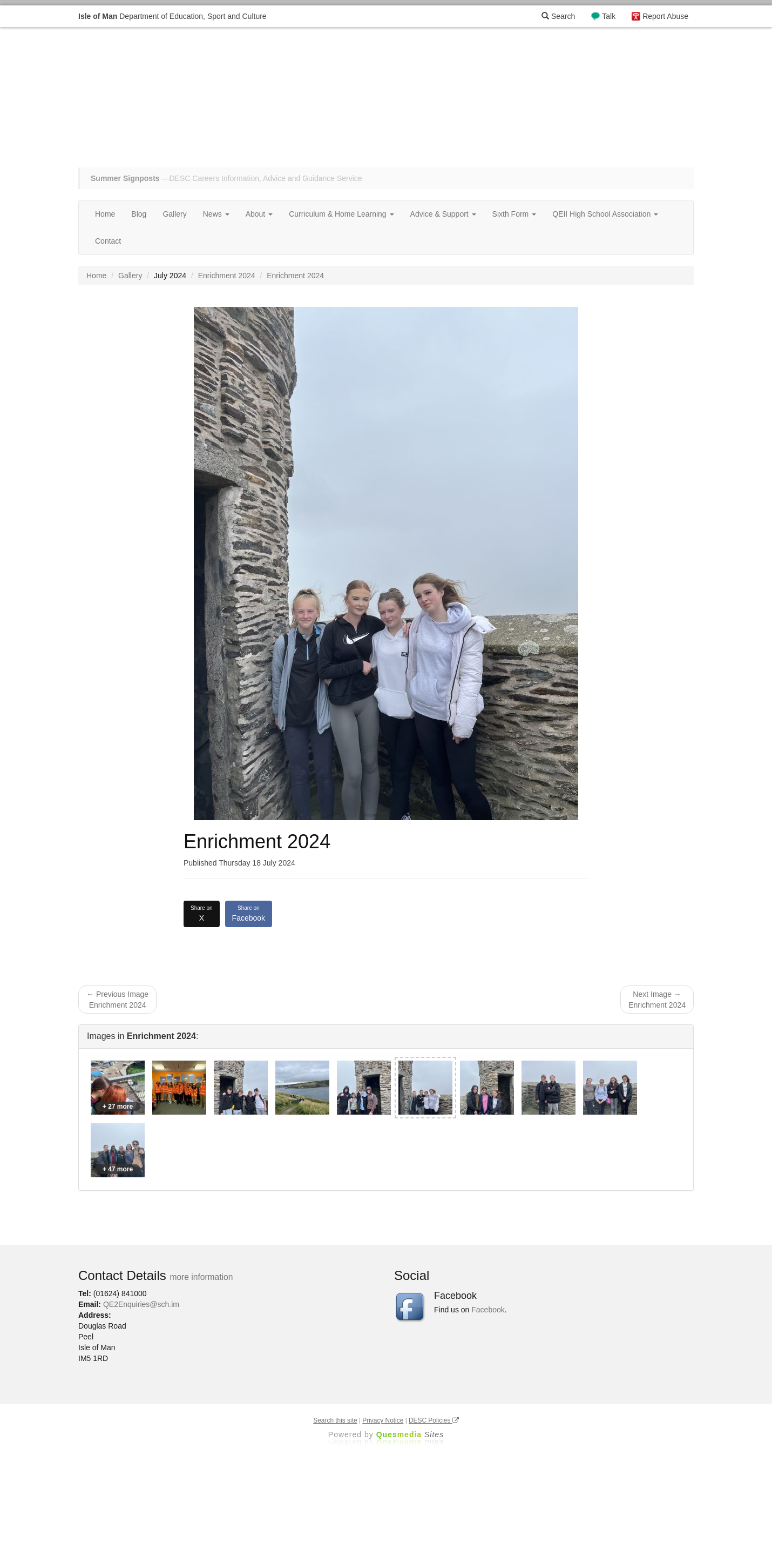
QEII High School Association (605, 214)
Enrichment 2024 (226, 275)
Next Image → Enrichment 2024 (657, 999)
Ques (410, 1434)
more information (201, 1277)
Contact (108, 241)
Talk (608, 16)
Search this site (335, 1420)
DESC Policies (434, 1420)
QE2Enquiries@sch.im (141, 1304)
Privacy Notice (382, 1420)
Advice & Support (443, 214)
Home (105, 214)
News (216, 214)
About (259, 214)
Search (558, 16)
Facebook (248, 913)
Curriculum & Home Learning (341, 214)
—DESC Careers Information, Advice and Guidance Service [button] (226, 178)
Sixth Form (514, 214)
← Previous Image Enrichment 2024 (117, 999)
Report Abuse (665, 16)
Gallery (174, 214)
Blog (138, 214)
